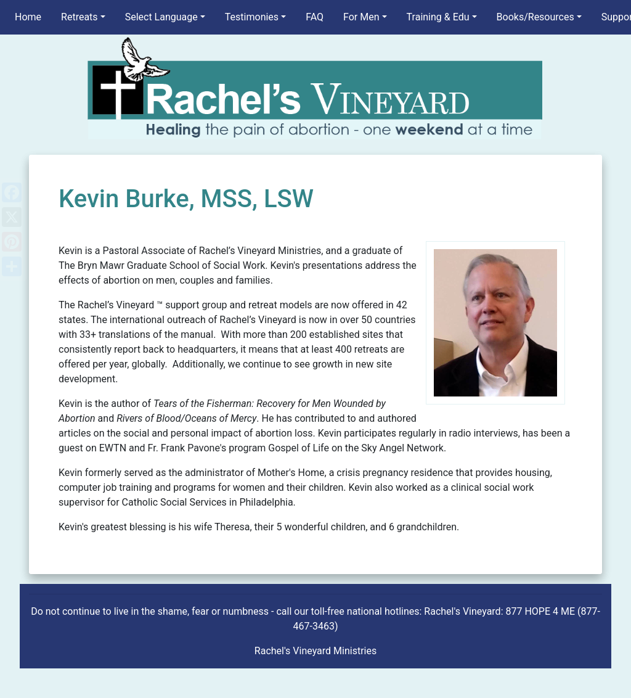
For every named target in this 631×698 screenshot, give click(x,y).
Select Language (161, 17)
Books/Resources (535, 17)
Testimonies (252, 17)
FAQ (315, 17)
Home (28, 17)
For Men (361, 17)
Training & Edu (438, 17)
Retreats (79, 17)
